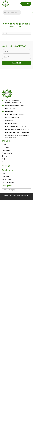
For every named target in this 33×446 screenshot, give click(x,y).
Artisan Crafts (7, 153)
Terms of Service (8, 182)
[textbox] (16, 190)
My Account (6, 179)
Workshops (6, 150)
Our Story (5, 147)
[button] (16, 63)
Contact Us (6, 162)
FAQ (3, 159)
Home (4, 144)
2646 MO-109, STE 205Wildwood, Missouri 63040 (13, 101)
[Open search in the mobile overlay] (12, 12)
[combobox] (16, 189)
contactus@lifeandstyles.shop (14, 105)
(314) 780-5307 (10, 108)
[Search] (16, 33)
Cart (3, 173)
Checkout (5, 176)
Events (4, 156)
